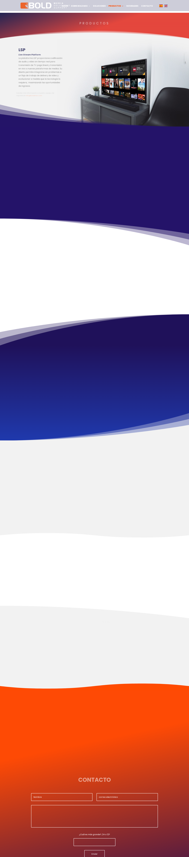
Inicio (65, 6)
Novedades (132, 6)
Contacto (147, 6)
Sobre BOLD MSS (79, 6)
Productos (115, 6)
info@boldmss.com (33, 95)
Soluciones (99, 6)
